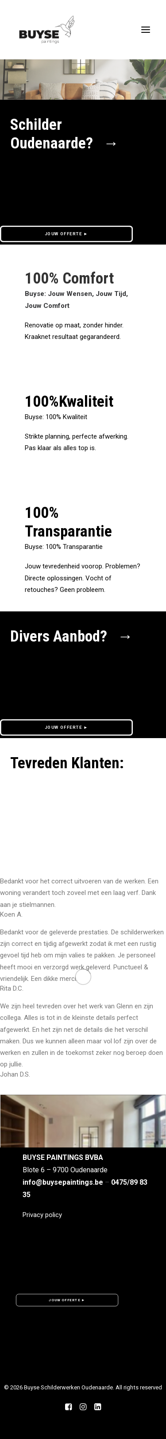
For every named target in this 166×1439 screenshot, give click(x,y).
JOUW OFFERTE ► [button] (66, 233)
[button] (83, 1141)
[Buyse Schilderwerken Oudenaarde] (47, 29)
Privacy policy (42, 1215)
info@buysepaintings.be (63, 1182)
